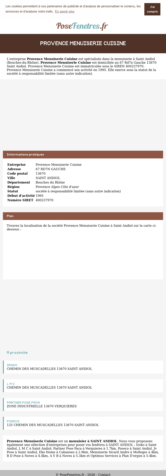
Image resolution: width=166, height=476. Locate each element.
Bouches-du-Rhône (22, 62)
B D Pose (14, 455)
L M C (11, 383)
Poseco (123, 448)
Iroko (140, 444)
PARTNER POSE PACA (23, 402)
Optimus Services (104, 455)
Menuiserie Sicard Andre (109, 452)
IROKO (12, 365)
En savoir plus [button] (65, 11)
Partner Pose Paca (67, 448)
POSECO (13, 421)
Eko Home (47, 452)
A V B (54, 455)
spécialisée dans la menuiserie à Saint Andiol (119, 59)
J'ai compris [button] (152, 9)
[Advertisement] (83, 118)
